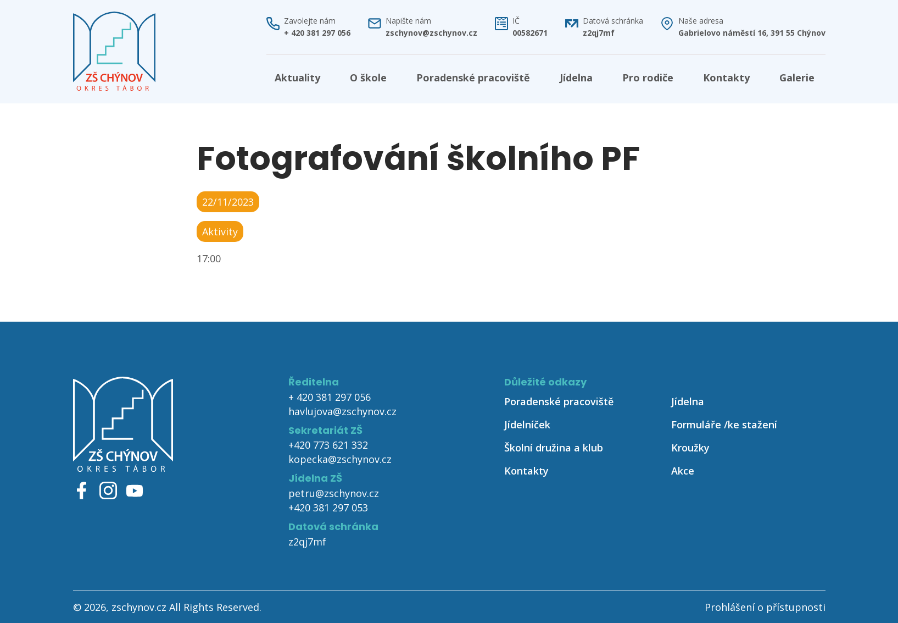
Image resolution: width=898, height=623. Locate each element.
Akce (682, 470)
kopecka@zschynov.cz (340, 459)
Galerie (797, 77)
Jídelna (576, 77)
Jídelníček (527, 424)
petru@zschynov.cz (333, 493)
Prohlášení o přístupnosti (765, 607)
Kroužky (690, 447)
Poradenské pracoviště (473, 77)
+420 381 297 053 (328, 507)
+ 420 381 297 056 (317, 33)
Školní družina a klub (553, 447)
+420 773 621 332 (328, 445)
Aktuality (297, 77)
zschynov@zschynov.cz (431, 33)
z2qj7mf (599, 33)
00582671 (530, 33)
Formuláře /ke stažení (724, 424)
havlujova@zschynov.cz (342, 411)
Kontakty (726, 77)
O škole (368, 77)
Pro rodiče (647, 77)
